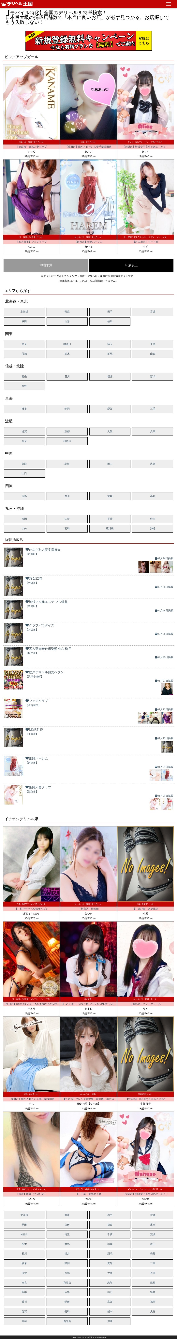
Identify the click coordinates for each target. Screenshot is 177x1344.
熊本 (152, 518)
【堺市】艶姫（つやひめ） (31, 1194)
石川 (67, 376)
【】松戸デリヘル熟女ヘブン (31, 908)
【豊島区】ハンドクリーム (145, 1003)
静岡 (67, 408)
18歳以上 (131, 265)
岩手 (109, 311)
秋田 (24, 321)
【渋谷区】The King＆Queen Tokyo (145, 1098)
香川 (67, 496)
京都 (67, 431)
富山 (24, 376)
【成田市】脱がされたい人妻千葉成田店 (88, 146)
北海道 (24, 311)
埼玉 (109, 344)
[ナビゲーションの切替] (168, 4)
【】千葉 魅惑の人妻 (88, 1194)
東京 (24, 344)
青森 (67, 311)
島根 (67, 463)
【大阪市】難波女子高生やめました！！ (145, 146)
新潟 (152, 376)
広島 (152, 463)
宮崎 (67, 528)
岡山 (109, 463)
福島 (109, 321)
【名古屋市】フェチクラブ (31, 241)
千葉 (152, 344)
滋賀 (24, 431)
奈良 (24, 441)
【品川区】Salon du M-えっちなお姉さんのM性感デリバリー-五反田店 (43, 1003)
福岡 (24, 518)
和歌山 (67, 441)
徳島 (24, 496)
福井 (109, 376)
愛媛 (109, 496)
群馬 (109, 353)
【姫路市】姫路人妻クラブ (31, 146)
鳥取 (24, 463)
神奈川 (67, 344)
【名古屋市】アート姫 (145, 241)
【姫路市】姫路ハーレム (88, 241)
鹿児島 (110, 528)
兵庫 (152, 431)
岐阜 (24, 408)
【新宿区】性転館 (88, 908)
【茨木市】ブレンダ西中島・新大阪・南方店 (88, 1098)
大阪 (109, 431)
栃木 (67, 353)
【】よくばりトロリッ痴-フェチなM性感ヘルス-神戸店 (91, 1003)
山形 (67, 321)
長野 (24, 385)
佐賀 (67, 518)
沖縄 (152, 528)
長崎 (109, 518)
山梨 (152, 353)
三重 (152, 408)
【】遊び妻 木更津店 (145, 908)
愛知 (109, 408)
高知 (152, 496)
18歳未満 (45, 265)
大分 (24, 528)
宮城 (152, 311)
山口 (24, 473)
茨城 (24, 353)
